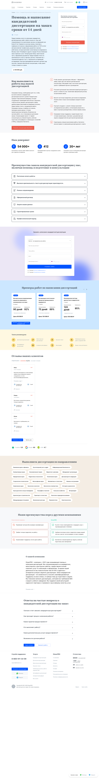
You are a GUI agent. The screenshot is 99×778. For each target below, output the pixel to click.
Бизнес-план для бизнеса (81, 345)
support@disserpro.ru (16, 662)
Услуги (13, 7)
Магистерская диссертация (40, 339)
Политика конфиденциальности (60, 676)
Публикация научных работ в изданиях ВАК (80, 339)
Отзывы (35, 7)
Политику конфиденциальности (73, 46)
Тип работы (64, 25)
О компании (20, 7)
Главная (13, 12)
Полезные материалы (58, 7)
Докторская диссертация (23, 339)
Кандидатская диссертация (39, 657)
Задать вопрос (29, 645)
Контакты (42, 7)
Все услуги (35, 678)
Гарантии (28, 7)
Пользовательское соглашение (73, 48)
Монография (59, 345)
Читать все (29, 440)
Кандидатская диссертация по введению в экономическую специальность (35, 12)
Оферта (77, 687)
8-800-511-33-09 (19, 659)
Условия (49, 7)
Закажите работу (43, 645)
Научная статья (59, 339)
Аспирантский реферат (42, 345)
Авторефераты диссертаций (20, 345)
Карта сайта (84, 687)
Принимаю (65, 46)
